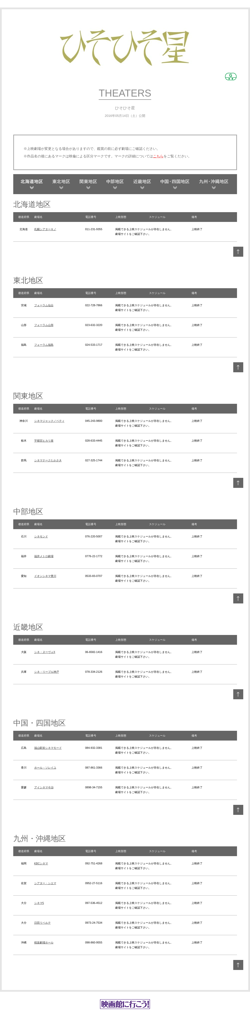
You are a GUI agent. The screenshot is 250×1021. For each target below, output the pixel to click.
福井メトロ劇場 (44, 556)
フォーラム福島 (44, 344)
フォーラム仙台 (44, 305)
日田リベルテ (42, 922)
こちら (158, 156)
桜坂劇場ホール (44, 942)
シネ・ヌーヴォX (44, 651)
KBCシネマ (41, 863)
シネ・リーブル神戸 (46, 671)
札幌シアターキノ (45, 229)
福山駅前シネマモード (48, 747)
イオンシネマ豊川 (45, 575)
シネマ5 (39, 902)
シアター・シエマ (45, 883)
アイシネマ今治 (44, 787)
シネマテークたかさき (48, 460)
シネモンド (41, 536)
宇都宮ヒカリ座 (44, 440)
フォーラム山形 (44, 324)
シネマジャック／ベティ (49, 420)
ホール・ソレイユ (45, 767)
